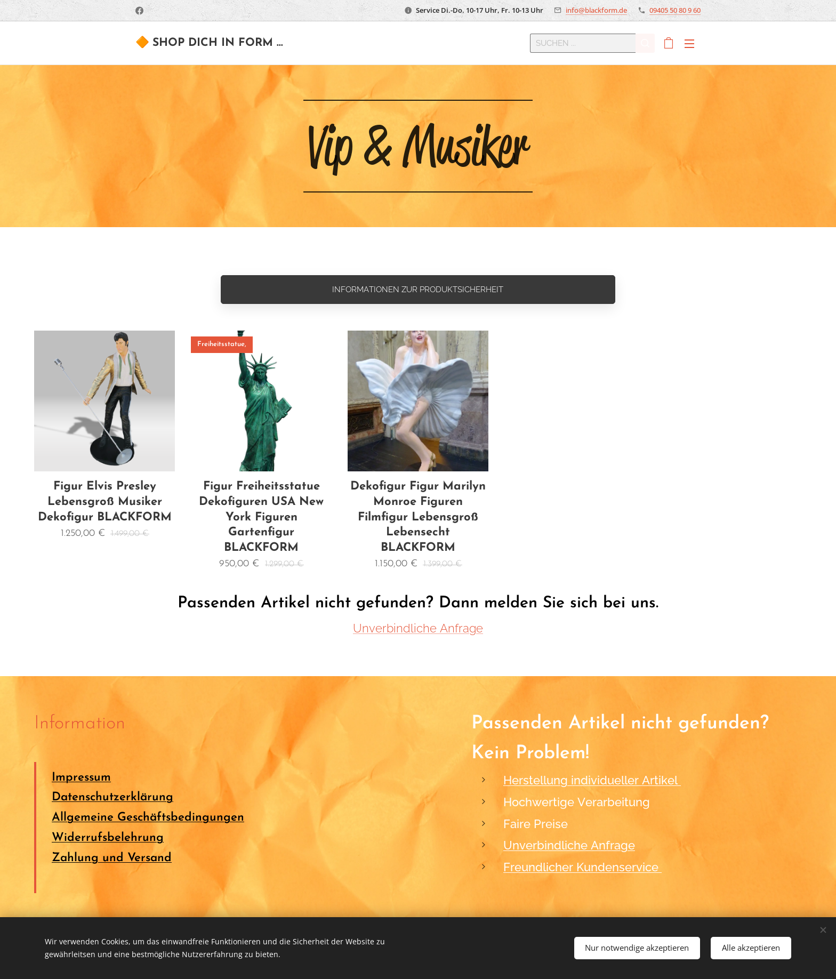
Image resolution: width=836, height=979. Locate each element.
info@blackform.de (596, 10)
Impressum (81, 778)
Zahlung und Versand (112, 858)
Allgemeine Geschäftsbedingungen (148, 818)
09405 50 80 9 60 (675, 10)
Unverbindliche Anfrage (418, 628)
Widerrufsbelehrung (108, 838)
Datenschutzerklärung (112, 798)
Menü (689, 43)
